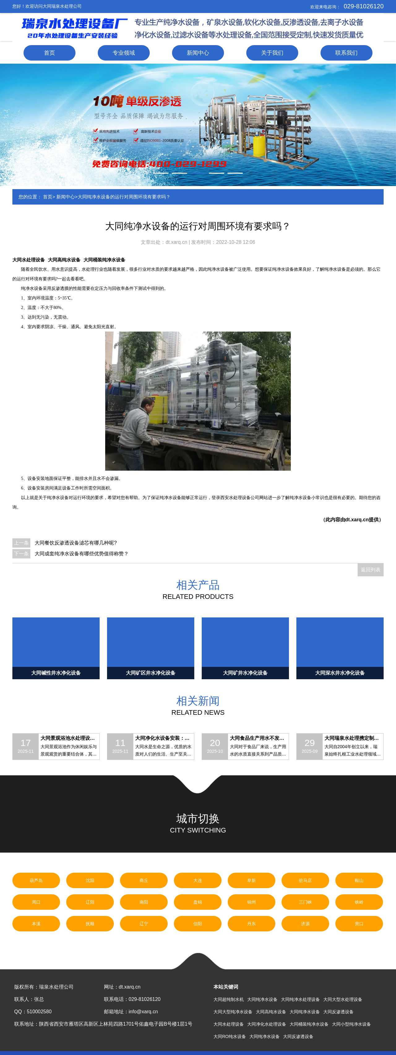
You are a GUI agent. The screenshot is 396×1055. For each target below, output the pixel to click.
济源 (305, 923)
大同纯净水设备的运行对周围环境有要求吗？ (124, 196)
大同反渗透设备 (338, 1011)
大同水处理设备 (28, 259)
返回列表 (371, 569)
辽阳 (90, 902)
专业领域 (124, 53)
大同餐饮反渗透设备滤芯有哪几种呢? (76, 542)
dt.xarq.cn (177, 242)
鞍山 (359, 880)
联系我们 (346, 53)
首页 (49, 53)
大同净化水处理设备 (266, 1024)
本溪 (36, 923)
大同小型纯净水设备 (351, 1024)
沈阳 (90, 880)
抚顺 (90, 923)
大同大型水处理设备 (342, 999)
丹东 (251, 923)
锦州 (251, 902)
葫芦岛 (36, 880)
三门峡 (305, 902)
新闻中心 (198, 53)
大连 (197, 880)
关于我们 (272, 53)
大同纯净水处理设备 (300, 999)
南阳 (144, 902)
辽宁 (144, 923)
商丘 (144, 880)
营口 (359, 923)
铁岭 (359, 902)
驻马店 (305, 880)
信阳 (197, 923)
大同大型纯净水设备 (232, 1011)
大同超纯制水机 (228, 999)
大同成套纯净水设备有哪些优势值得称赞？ (82, 553)
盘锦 (197, 902)
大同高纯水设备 (64, 259)
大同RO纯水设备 (229, 1036)
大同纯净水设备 (262, 999)
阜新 (251, 880)
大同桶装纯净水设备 (104, 259)
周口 (36, 902)
